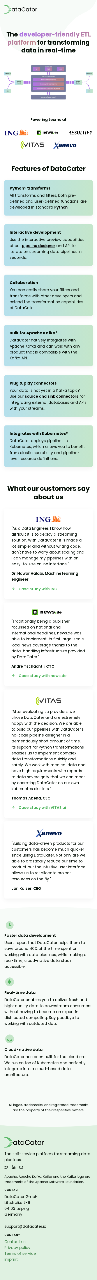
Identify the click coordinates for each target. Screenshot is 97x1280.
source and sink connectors (51, 396)
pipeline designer (38, 245)
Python (61, 207)
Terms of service (20, 1253)
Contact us (15, 1241)
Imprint (11, 1259)
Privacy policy (17, 1247)
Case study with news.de (39, 675)
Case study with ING (34, 589)
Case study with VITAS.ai (38, 807)
